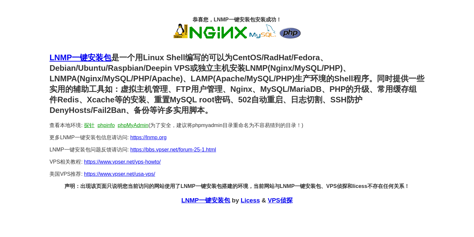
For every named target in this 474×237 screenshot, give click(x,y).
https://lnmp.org (148, 137)
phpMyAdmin (133, 125)
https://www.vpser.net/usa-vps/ (119, 174)
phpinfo (106, 125)
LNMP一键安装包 (80, 57)
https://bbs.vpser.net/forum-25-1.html (173, 149)
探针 (89, 125)
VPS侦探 (280, 200)
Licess (250, 200)
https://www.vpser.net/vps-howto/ (122, 162)
